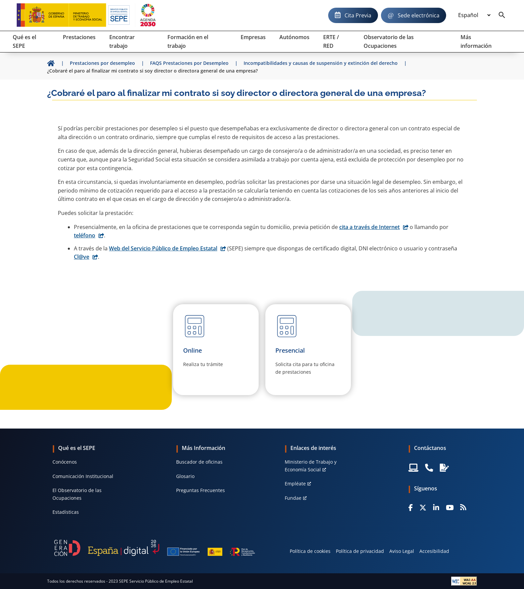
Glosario (185, 476)
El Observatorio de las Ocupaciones (77, 494)
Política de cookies (310, 551)
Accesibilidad (434, 551)
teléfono (84, 235)
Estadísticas (65, 512)
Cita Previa (358, 15)
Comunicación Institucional (82, 476)
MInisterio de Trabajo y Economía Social (311, 465)
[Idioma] (474, 15)
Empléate (295, 483)
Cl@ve (81, 256)
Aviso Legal (401, 551)
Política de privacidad (360, 551)
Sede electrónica (418, 15)
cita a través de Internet (369, 227)
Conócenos (64, 462)
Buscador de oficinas (199, 462)
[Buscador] (502, 15)
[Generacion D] (154, 548)
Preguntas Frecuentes (200, 490)
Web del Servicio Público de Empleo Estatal (163, 248)
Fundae (293, 498)
